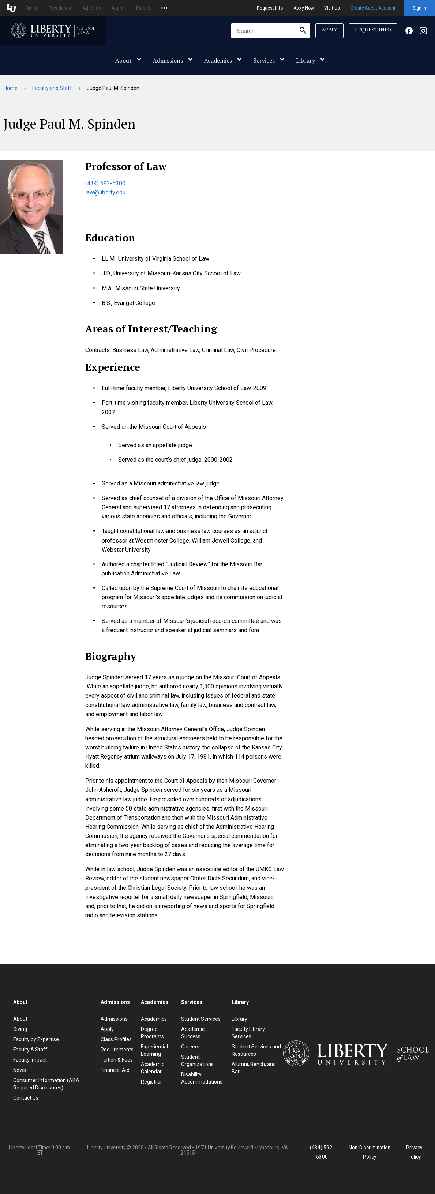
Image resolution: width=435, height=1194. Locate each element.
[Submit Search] (303, 30)
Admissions (168, 60)
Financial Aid (115, 1070)
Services (264, 60)
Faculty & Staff (30, 1050)
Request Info (270, 8)
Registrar (151, 1082)
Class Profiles (116, 1039)
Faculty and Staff (52, 88)
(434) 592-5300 (105, 183)
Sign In (419, 8)
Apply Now (303, 8)
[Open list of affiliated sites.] (164, 8)
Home (11, 88)
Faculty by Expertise (36, 1039)
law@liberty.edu (105, 192)
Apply (329, 29)
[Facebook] (409, 32)
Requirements (117, 1050)
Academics (218, 60)
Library (305, 60)
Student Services (201, 1019)
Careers (190, 1047)
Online (32, 8)
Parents (144, 8)
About (123, 60)
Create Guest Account (372, 8)
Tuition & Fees (117, 1060)
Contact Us (25, 1098)
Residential (60, 8)
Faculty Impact (30, 1060)
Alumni (119, 8)
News (19, 1070)
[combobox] (270, 30)
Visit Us (332, 8)
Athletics (92, 8)
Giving (20, 1029)
